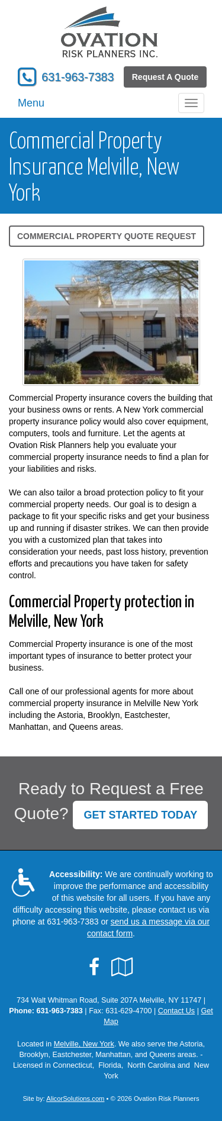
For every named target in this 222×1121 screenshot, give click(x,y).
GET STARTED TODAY (140, 815)
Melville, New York (84, 1044)
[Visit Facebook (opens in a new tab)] (94, 967)
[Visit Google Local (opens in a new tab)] (122, 967)
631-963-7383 (77, 76)
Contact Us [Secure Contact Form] (176, 1011)
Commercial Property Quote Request (106, 236)
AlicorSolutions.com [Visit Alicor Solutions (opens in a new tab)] (75, 1098)
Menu (31, 103)
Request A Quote (165, 77)
